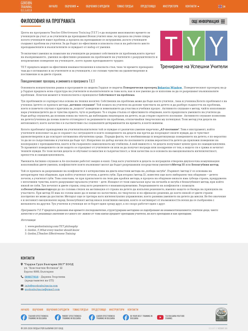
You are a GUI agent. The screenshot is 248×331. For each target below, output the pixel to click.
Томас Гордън (125, 6)
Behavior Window (170, 87)
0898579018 (32, 276)
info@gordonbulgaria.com (41, 285)
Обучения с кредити (97, 6)
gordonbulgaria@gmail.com (42, 289)
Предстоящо (148, 6)
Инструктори (170, 6)
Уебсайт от (217, 327)
